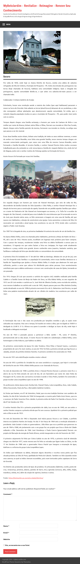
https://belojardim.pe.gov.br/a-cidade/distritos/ (26, 478)
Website (6, 539)
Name (6, 526)
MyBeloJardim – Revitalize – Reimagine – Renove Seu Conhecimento (39, 8)
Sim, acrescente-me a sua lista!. (16, 545)
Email (6, 533)
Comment (7, 494)
